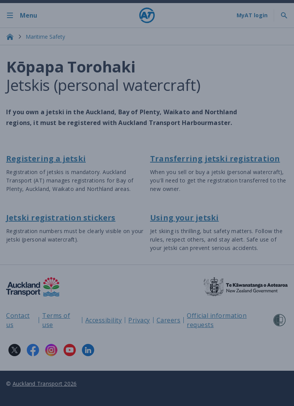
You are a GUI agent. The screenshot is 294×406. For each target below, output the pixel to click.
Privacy (139, 320)
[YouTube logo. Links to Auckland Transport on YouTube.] (69, 350)
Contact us (18, 320)
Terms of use (56, 320)
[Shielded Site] (279, 320)
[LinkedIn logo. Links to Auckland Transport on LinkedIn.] (88, 350)
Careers (169, 320)
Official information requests (217, 320)
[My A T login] (252, 15)
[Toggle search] (284, 15)
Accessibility (103, 320)
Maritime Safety (45, 36)
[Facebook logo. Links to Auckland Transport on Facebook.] (32, 350)
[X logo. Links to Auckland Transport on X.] (14, 350)
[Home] (147, 15)
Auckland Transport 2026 (45, 383)
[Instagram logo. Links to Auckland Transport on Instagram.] (51, 350)
